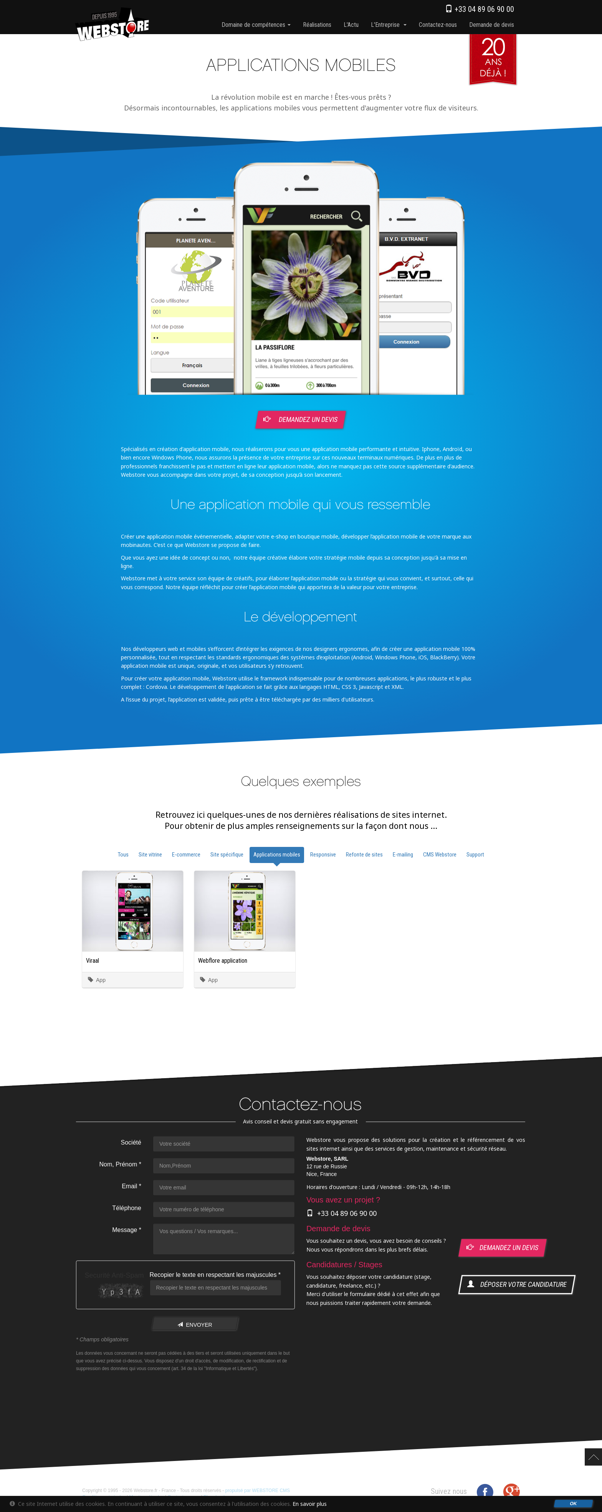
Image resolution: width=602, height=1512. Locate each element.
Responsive (323, 854)
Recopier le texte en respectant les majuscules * (215, 1275)
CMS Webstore (439, 854)
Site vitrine (150, 854)
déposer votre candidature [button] (517, 1285)
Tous (123, 854)
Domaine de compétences (256, 24)
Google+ (511, 1492)
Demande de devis (491, 24)
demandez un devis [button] (502, 1248)
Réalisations (317, 24)
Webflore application (222, 960)
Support (475, 854)
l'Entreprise (389, 24)
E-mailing (403, 854)
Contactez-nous (438, 24)
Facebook (484, 1492)
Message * (126, 1230)
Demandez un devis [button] (301, 419)
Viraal (92, 960)
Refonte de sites (364, 854)
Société (131, 1143)
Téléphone (126, 1208)
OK (573, 1503)
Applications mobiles (276, 854)
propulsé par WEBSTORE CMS (257, 1490)
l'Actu (351, 24)
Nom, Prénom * (120, 1164)
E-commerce (186, 854)
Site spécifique (226, 854)
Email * (131, 1186)
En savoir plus (310, 1503)
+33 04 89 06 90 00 (479, 9)
